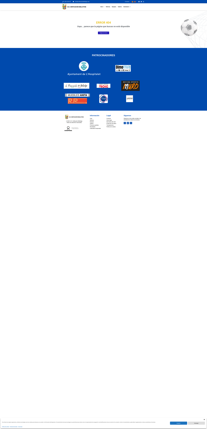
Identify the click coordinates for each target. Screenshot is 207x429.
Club (102, 7)
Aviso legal (20, 426)
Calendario (126, 7)
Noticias (108, 6)
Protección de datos (13, 426)
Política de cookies (5, 426)
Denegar (196, 423)
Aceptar (178, 423)
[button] (204, 419)
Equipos (114, 6)
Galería (120, 6)
